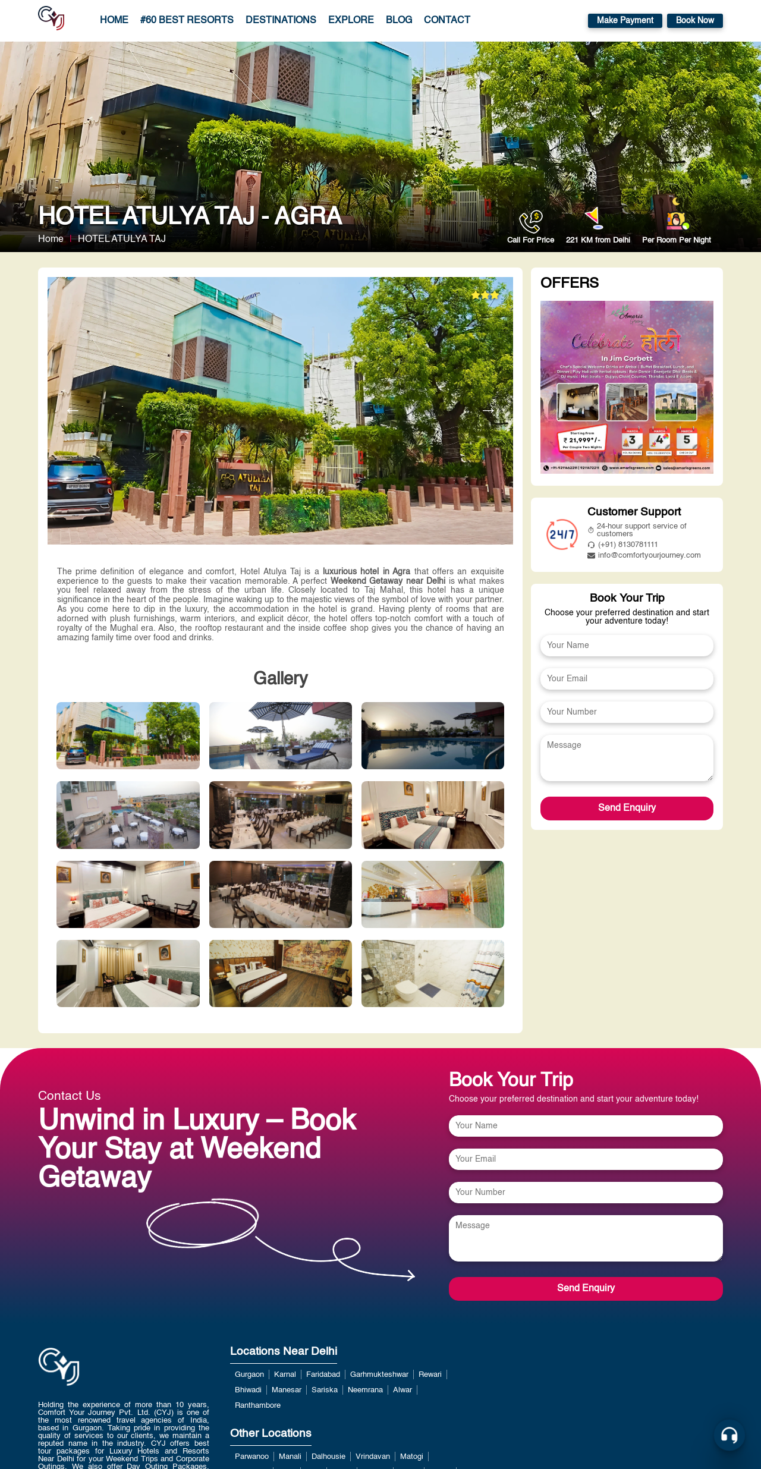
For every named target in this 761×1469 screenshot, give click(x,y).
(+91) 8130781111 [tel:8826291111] (622, 545)
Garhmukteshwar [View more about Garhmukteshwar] (379, 1375)
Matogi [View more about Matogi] (411, 1457)
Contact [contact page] (447, 21)
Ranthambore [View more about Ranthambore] (258, 1406)
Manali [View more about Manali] (290, 1457)
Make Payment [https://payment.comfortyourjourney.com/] (625, 21)
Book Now (695, 21)
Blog (399, 21)
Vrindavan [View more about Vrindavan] (373, 1457)
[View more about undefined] (626, 388)
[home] (51, 21)
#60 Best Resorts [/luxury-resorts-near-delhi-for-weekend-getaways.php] (187, 21)
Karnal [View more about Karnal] (285, 1375)
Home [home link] (114, 21)
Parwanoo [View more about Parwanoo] (252, 1457)
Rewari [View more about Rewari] (430, 1375)
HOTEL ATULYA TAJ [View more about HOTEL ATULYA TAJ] (122, 239)
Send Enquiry (627, 808)
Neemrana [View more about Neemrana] (365, 1390)
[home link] (59, 1397)
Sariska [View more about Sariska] (325, 1390)
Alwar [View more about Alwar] (402, 1390)
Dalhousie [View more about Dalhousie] (328, 1457)
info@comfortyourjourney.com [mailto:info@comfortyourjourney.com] (644, 555)
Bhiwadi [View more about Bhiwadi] (248, 1390)
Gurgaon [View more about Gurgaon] (249, 1375)
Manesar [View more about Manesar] (286, 1390)
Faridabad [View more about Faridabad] (323, 1375)
